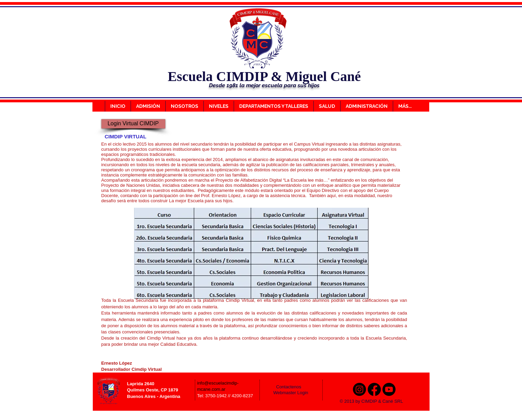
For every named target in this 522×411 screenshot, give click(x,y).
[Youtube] (389, 389)
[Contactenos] (293, 387)
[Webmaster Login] (291, 393)
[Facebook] (374, 389)
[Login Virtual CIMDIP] (133, 123)
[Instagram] (359, 389)
